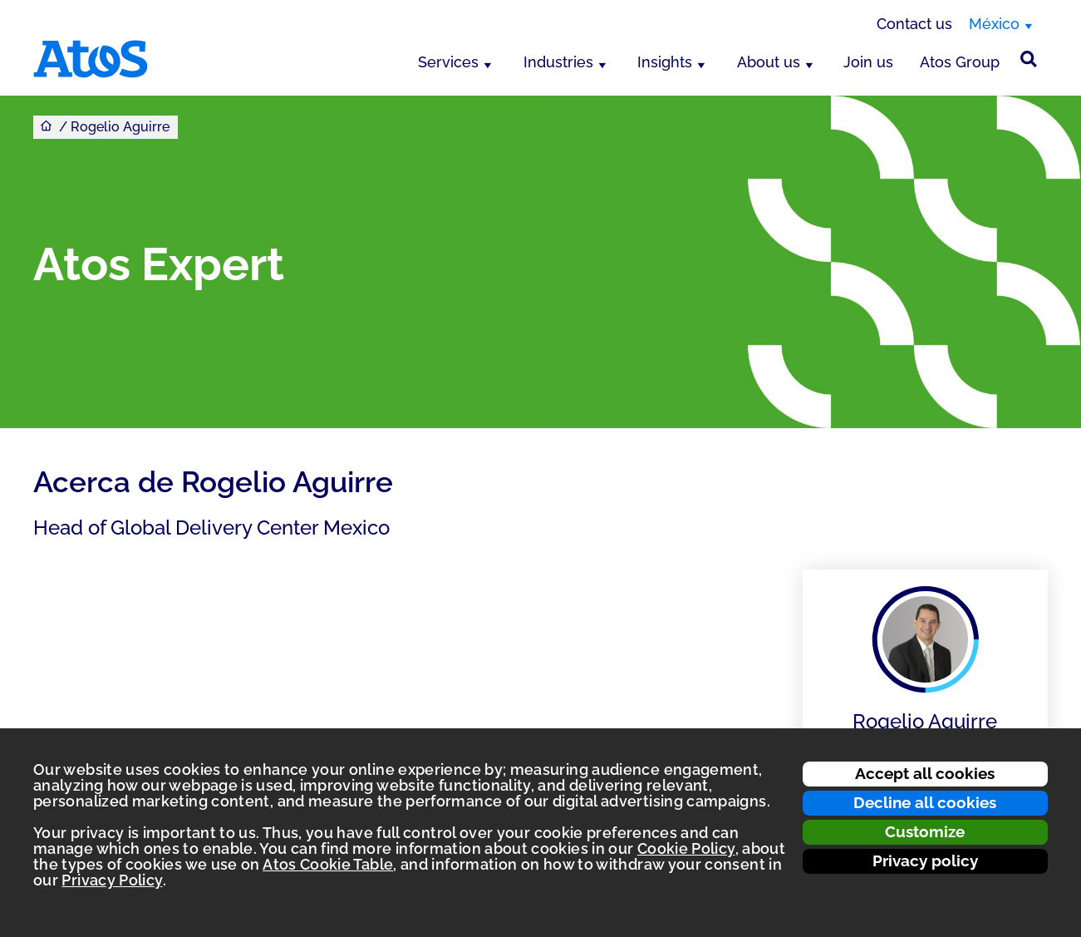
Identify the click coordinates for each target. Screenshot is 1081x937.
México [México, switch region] (994, 23)
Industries (558, 62)
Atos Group (960, 62)
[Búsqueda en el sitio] (1029, 59)
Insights (664, 62)
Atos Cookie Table (328, 864)
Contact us (914, 23)
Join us (868, 62)
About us (768, 62)
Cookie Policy (686, 848)
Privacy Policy (111, 880)
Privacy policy (925, 860)
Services (448, 62)
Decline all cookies (924, 802)
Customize (925, 831)
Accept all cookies (925, 773)
